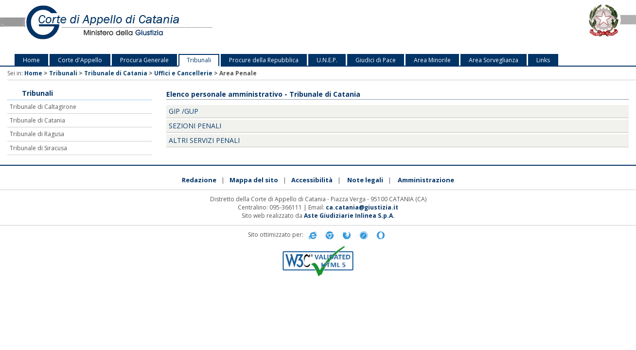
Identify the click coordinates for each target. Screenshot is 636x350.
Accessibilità (312, 179)
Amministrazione (426, 179)
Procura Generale (144, 60)
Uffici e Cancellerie (183, 73)
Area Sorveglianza (493, 60)
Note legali (365, 179)
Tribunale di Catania (115, 73)
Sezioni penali (195, 125)
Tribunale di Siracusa (38, 148)
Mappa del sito (254, 179)
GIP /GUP (183, 111)
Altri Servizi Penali (204, 140)
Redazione (199, 179)
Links (543, 60)
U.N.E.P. (327, 60)
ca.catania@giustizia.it (362, 207)
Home (31, 60)
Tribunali (199, 60)
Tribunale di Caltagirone (43, 107)
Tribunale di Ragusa (37, 134)
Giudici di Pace (375, 60)
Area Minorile (432, 60)
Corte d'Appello (80, 60)
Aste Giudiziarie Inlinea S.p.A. (349, 215)
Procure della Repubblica (264, 60)
